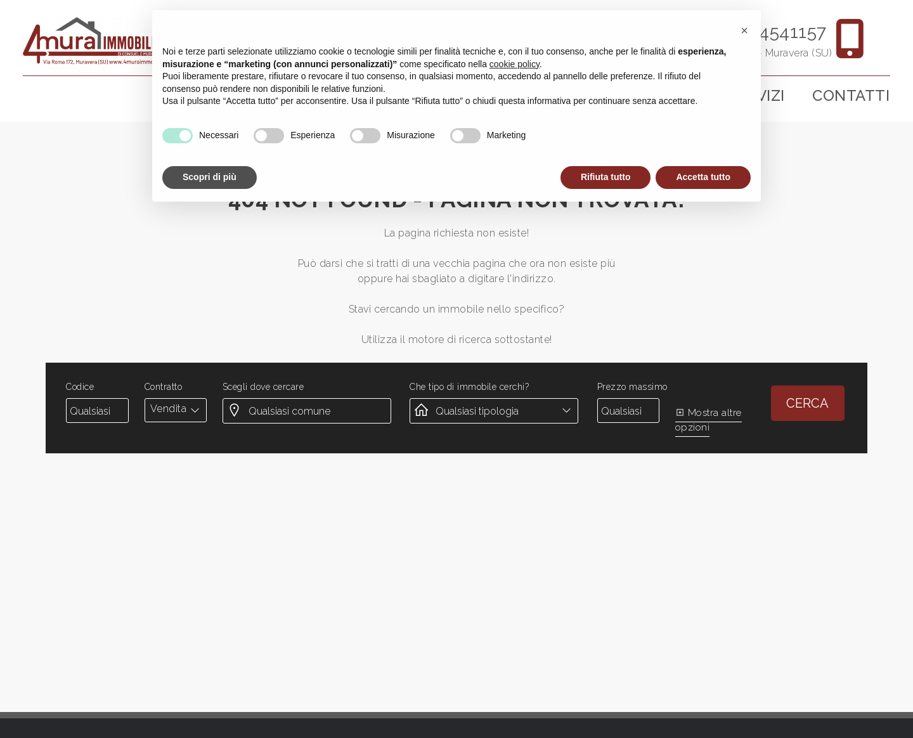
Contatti (851, 95)
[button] (744, 30)
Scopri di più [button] (209, 177)
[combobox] (175, 409)
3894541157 (778, 32)
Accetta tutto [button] (703, 177)
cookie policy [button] (514, 64)
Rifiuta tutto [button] (606, 177)
